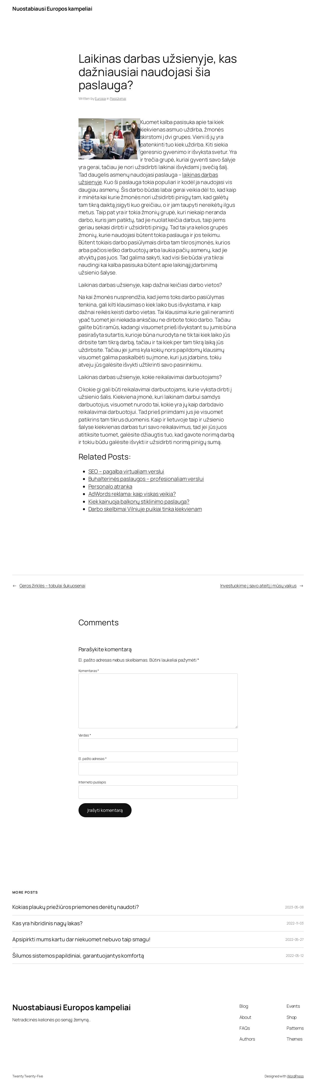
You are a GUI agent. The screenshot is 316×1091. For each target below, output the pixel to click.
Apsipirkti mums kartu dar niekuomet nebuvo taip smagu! (81, 939)
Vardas (85, 735)
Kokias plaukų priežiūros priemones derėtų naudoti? (75, 907)
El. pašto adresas (93, 758)
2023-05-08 (294, 907)
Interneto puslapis (92, 782)
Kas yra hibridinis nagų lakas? (47, 923)
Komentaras (89, 670)
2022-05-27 (294, 939)
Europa (100, 98)
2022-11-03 (295, 923)
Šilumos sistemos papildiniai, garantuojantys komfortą (78, 956)
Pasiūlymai (118, 98)
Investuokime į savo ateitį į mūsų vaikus (258, 585)
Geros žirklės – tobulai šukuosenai (52, 585)
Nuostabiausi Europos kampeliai (52, 8)
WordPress (295, 1076)
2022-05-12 (295, 955)
